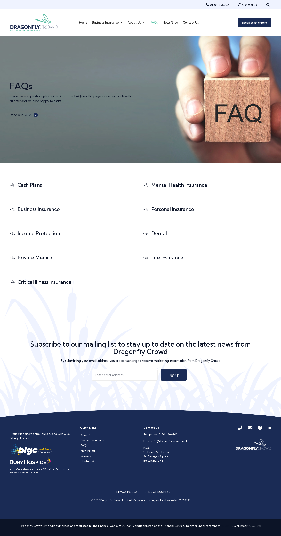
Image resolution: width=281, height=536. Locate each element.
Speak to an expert (254, 22)
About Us (136, 22)
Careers (86, 456)
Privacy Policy (126, 492)
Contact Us (249, 5)
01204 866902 (219, 5)
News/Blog (170, 22)
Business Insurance (107, 22)
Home (83, 22)
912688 (225, 526)
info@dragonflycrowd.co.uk (169, 441)
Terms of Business (156, 492)
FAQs (154, 22)
